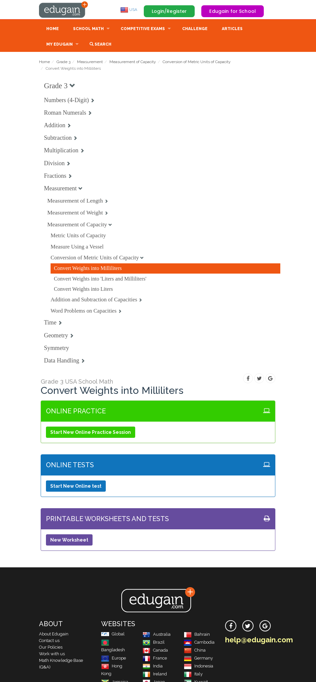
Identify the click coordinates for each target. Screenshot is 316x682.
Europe (113, 658)
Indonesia (198, 665)
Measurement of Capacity (132, 61)
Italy (193, 673)
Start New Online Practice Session (90, 432)
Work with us (52, 653)
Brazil (153, 642)
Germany (198, 658)
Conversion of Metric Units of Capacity (197, 61)
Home (52, 28)
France (154, 658)
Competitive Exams (143, 28)
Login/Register (169, 11)
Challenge (195, 28)
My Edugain (59, 44)
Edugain (64, 9)
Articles (232, 28)
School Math (88, 28)
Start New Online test (75, 486)
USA (128, 9)
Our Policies (50, 647)
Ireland (154, 673)
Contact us (49, 640)
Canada (155, 650)
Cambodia (199, 642)
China (195, 650)
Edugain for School (232, 11)
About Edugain (53, 633)
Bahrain (197, 634)
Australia (156, 634)
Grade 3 (63, 61)
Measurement (90, 61)
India (152, 665)
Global (113, 633)
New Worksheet (69, 540)
